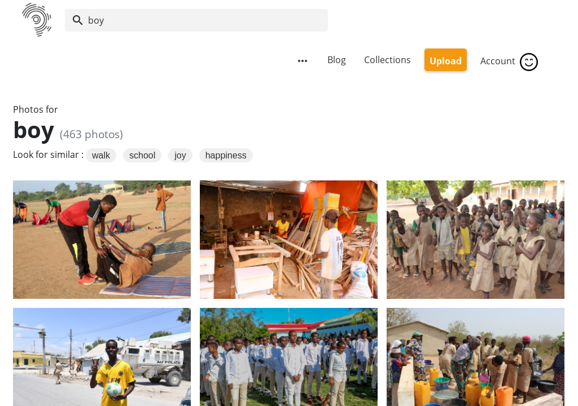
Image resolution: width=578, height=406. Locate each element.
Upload (446, 61)
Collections (387, 60)
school (142, 155)
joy (180, 155)
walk (101, 155)
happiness (226, 155)
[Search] (196, 20)
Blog (336, 60)
